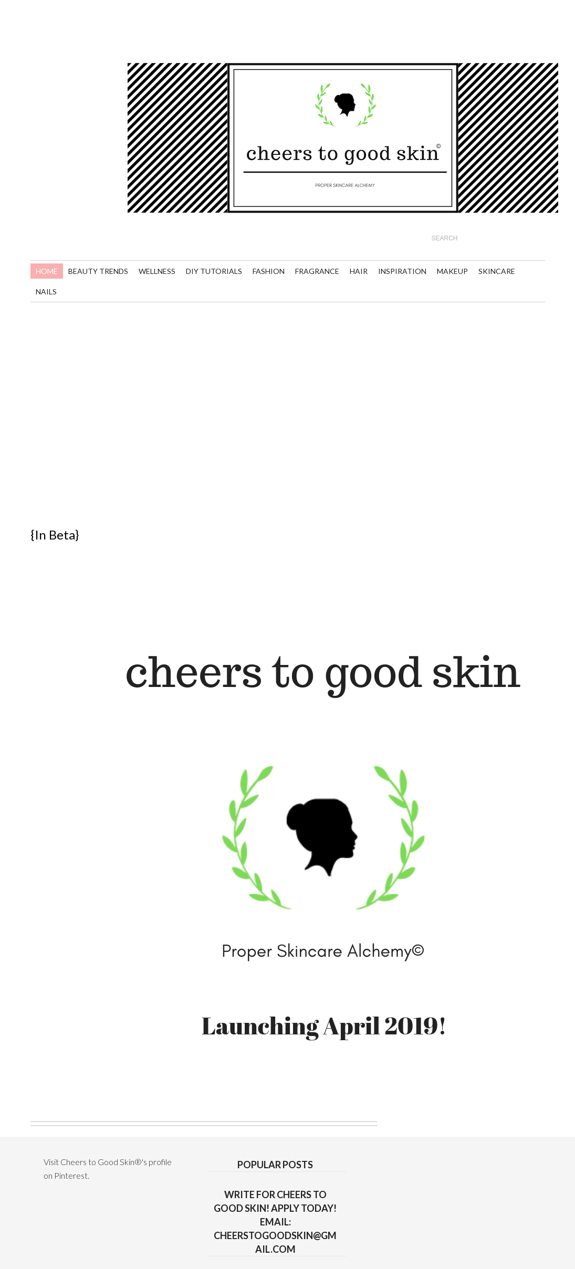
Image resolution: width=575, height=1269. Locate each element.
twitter (80, 27)
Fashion (269, 271)
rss (41, 27)
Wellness (157, 271)
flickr (119, 27)
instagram (100, 46)
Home (47, 271)
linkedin (61, 46)
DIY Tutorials (214, 271)
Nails (46, 291)
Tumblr (119, 46)
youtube (61, 27)
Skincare (496, 271)
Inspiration (402, 271)
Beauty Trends (98, 271)
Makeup (452, 271)
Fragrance (317, 271)
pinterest (100, 27)
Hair (359, 271)
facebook (80, 46)
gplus (41, 46)
